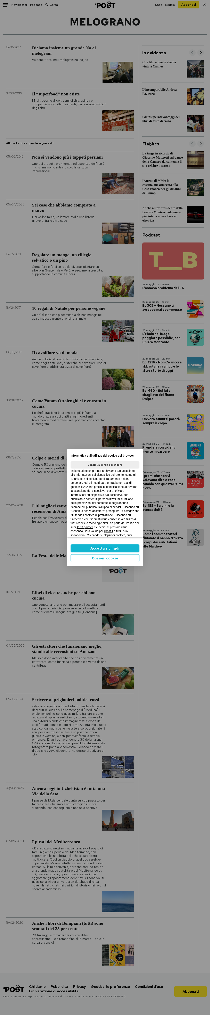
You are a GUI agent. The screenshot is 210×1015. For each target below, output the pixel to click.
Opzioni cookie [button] (105, 558)
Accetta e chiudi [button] (105, 548)
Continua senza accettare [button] (105, 464)
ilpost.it (108, 531)
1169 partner (85, 527)
